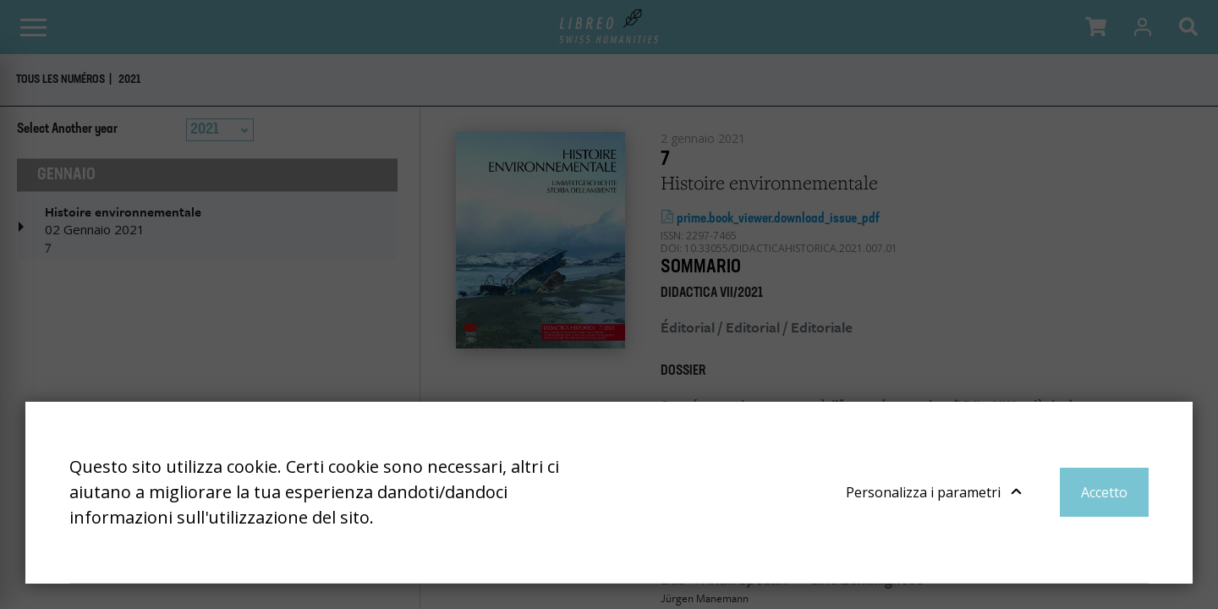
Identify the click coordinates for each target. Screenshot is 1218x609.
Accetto (1104, 492)
